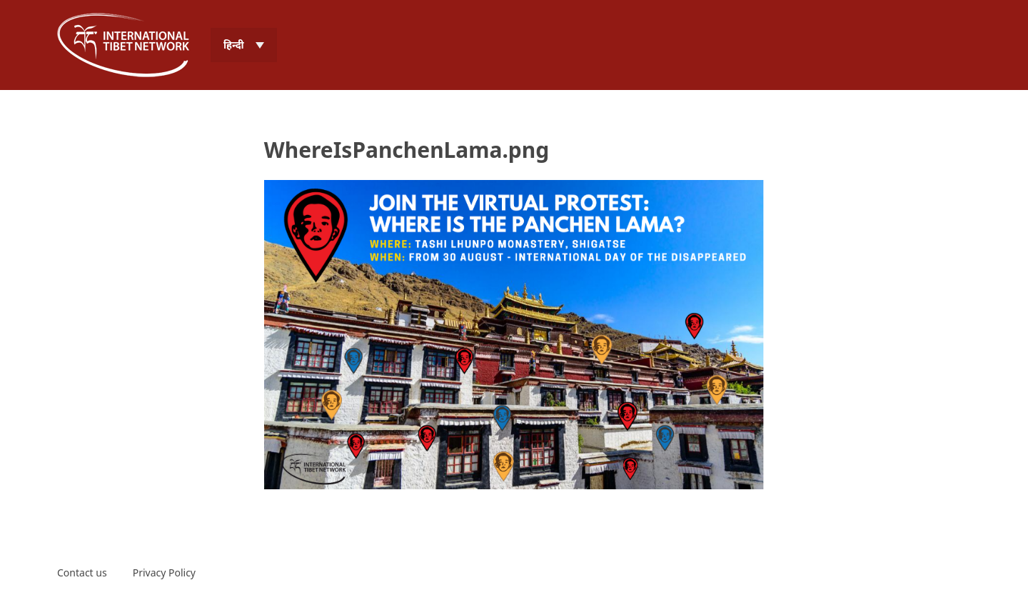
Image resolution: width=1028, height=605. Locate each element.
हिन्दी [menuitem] (233, 44)
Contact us (82, 572)
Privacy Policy (164, 572)
